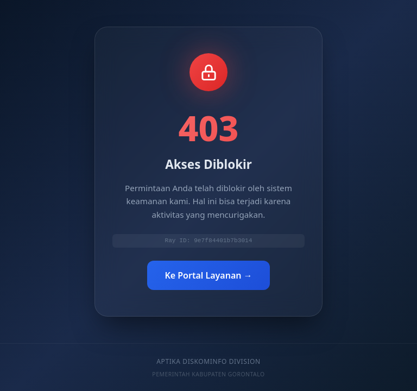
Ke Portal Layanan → (208, 276)
